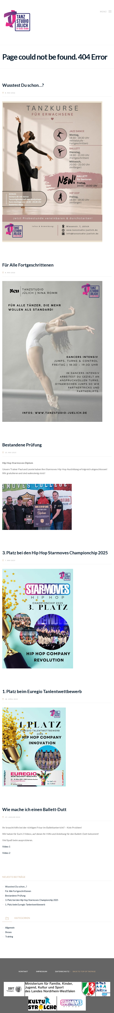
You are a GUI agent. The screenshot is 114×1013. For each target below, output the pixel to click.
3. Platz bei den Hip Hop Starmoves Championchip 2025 (55, 552)
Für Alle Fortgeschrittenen (28, 264)
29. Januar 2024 (12, 817)
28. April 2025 (11, 699)
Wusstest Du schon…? (23, 85)
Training (9, 936)
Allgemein (10, 927)
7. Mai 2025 (10, 560)
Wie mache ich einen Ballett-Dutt (34, 809)
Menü (106, 11)
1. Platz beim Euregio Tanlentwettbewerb (42, 691)
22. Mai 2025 (10, 452)
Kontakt (23, 971)
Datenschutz (62, 971)
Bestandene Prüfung (22, 444)
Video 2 (6, 852)
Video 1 (6, 846)
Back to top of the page (83, 971)
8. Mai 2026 (10, 93)
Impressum (41, 971)
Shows (8, 932)
